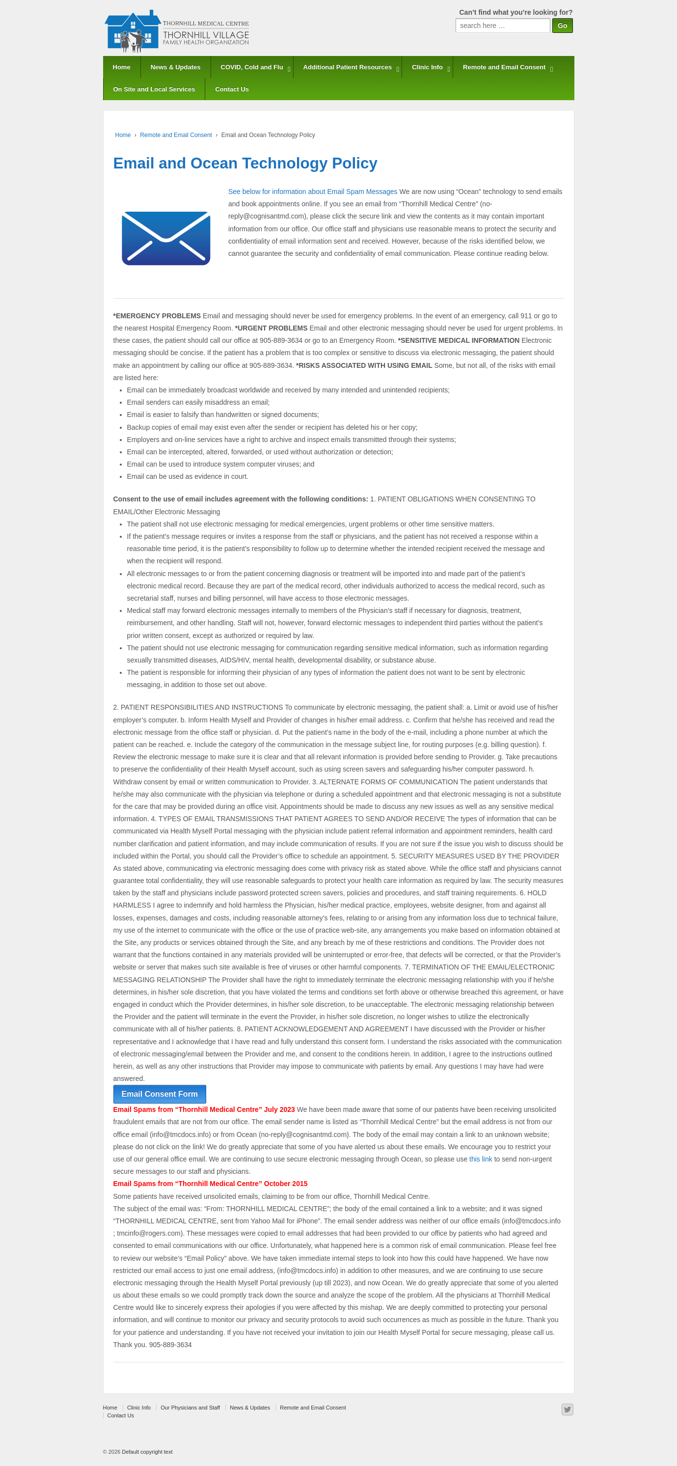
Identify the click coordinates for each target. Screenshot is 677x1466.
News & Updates (176, 67)
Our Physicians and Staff (190, 1408)
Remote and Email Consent (504, 67)
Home (122, 67)
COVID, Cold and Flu (252, 67)
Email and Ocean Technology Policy (245, 163)
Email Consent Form (160, 1094)
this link (480, 1159)
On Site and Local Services (154, 89)
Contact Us (232, 89)
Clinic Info (427, 67)
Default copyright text (146, 1452)
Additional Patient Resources (347, 67)
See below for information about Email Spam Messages (313, 191)
